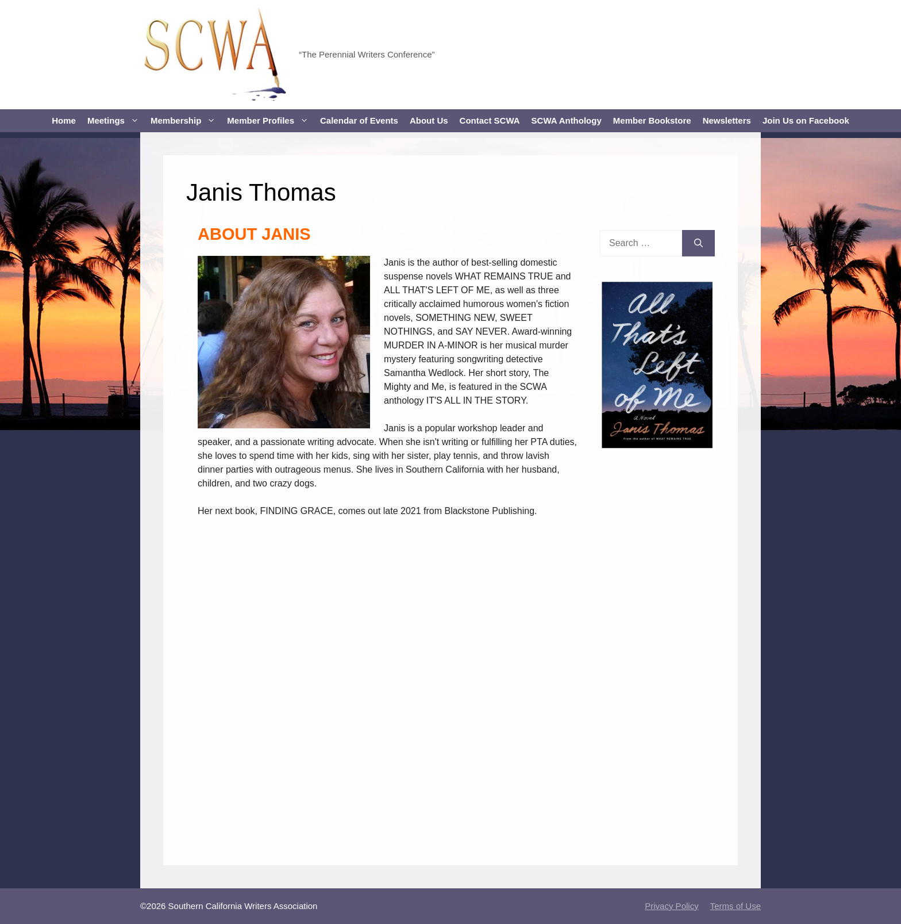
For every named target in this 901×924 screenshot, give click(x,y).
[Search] (698, 243)
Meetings (116, 120)
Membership (186, 120)
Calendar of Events (359, 120)
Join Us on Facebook (806, 120)
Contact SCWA (490, 120)
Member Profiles (270, 120)
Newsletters (727, 120)
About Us (429, 120)
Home (64, 120)
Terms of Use (735, 906)
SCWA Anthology (567, 120)
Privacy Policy (671, 906)
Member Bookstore (652, 120)
